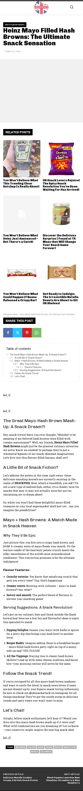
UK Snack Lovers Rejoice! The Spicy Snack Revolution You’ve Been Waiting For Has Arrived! (61, 185)
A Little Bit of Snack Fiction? (28, 357)
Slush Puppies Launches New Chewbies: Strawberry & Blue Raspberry (63, 780)
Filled (31, 747)
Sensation (69, 747)
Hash (40, 747)
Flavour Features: (33, 367)
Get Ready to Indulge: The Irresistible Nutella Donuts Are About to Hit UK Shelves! (60, 298)
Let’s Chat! (20, 376)
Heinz (49, 747)
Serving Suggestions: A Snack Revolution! (40, 370)
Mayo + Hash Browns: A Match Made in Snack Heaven (41, 361)
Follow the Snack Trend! (26, 373)
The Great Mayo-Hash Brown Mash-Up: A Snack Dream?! (38, 354)
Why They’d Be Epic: (30, 364)
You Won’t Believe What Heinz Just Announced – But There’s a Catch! (20, 239)
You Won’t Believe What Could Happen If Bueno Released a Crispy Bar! (20, 297)
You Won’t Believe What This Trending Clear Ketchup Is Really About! (21, 183)
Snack (34, 751)
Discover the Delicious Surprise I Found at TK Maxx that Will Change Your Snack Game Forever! (59, 242)
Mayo (58, 747)
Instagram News (14, 24)
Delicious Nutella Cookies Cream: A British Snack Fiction (20, 779)
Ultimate (46, 751)
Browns (20, 747)
